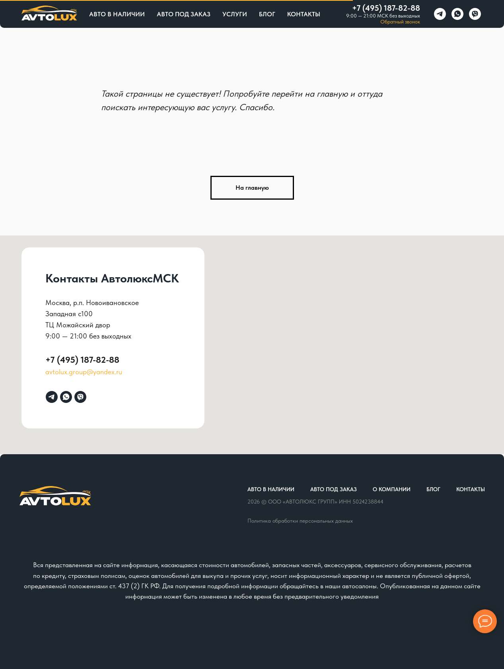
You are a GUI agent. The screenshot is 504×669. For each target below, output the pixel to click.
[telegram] (440, 14)
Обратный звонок (400, 22)
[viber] (475, 14)
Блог (267, 14)
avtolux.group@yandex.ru (83, 372)
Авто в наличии (117, 14)
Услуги (234, 14)
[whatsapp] (457, 14)
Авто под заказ (183, 14)
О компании (392, 489)
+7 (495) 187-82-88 (386, 8)
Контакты (303, 14)
